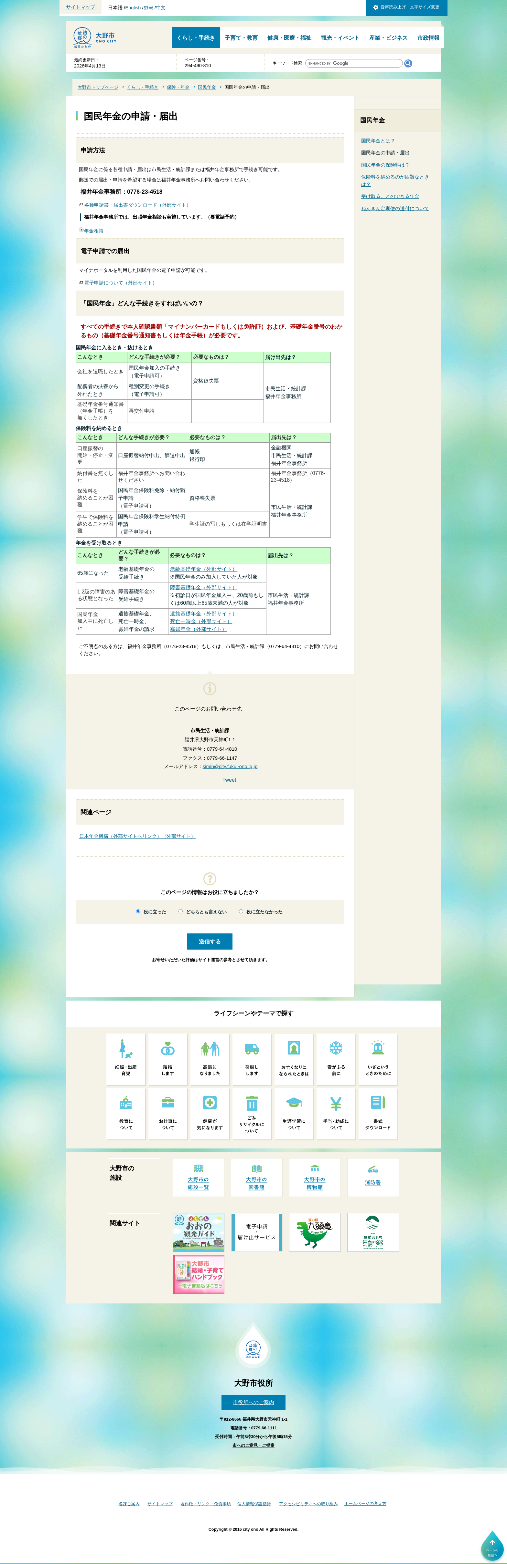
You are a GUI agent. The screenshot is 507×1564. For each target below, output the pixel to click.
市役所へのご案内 (253, 1402)
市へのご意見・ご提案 (253, 1445)
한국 (148, 7)
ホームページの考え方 (365, 1503)
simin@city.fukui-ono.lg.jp (230, 766)
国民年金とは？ (378, 140)
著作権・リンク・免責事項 (205, 1503)
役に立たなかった (264, 912)
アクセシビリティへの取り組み (308, 1503)
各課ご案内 (129, 1503)
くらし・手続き (196, 38)
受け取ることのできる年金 (390, 196)
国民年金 (207, 87)
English (133, 7)
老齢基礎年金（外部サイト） (203, 569)
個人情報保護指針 (254, 1503)
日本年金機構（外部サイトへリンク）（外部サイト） (137, 836)
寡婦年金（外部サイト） (198, 629)
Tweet (229, 780)
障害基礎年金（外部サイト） (203, 587)
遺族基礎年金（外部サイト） (203, 613)
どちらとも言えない (206, 912)
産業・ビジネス (388, 38)
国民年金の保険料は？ (385, 165)
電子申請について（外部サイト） (120, 282)
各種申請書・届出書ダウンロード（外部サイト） (137, 205)
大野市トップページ (98, 87)
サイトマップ (80, 7)
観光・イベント (340, 38)
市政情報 (428, 38)
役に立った (155, 912)
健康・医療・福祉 (289, 38)
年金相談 (93, 230)
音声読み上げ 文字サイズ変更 (410, 7)
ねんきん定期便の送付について (395, 208)
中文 (161, 7)
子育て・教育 (241, 38)
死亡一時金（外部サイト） (201, 621)
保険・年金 (178, 87)
